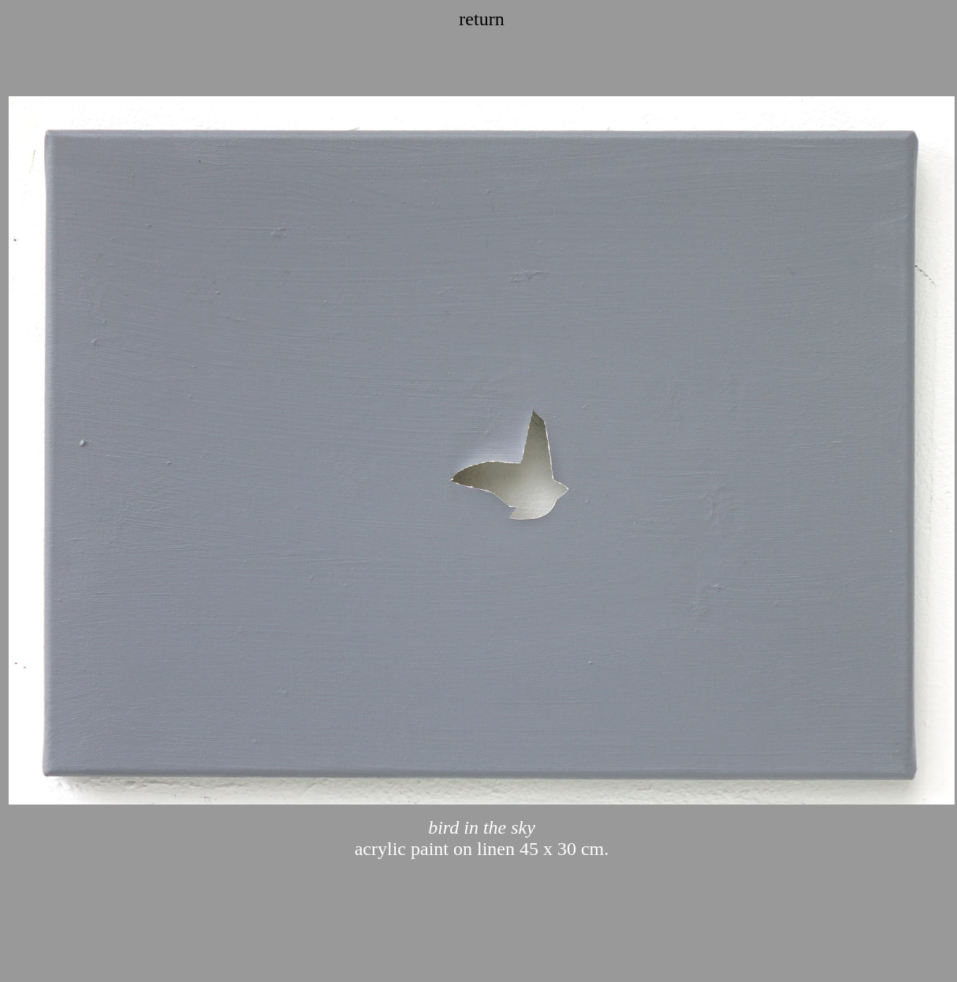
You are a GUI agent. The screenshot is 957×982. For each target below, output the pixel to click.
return (481, 19)
